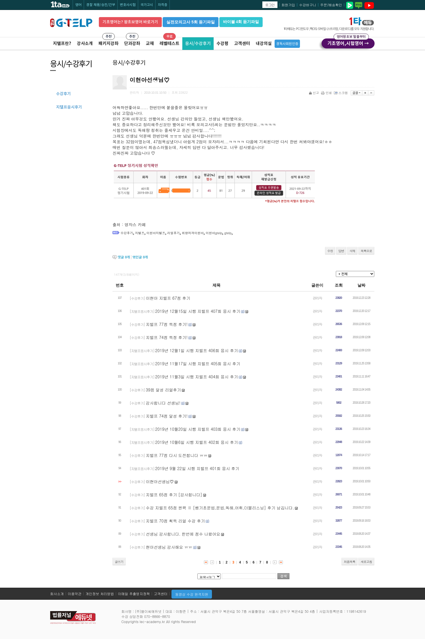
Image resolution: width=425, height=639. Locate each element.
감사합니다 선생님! (163, 403)
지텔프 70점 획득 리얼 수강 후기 (175, 521)
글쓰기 (119, 562)
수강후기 (126, 233)
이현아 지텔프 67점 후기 (168, 298)
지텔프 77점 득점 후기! (167, 324)
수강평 (222, 43)
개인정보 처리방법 (99, 593)
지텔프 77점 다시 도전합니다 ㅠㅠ (177, 455)
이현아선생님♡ (160, 481)
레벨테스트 (169, 43)
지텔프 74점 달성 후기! (167, 416)
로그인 (270, 4)
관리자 (317, 297)
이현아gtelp (214, 233)
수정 (330, 251)
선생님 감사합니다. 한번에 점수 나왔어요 (183, 534)
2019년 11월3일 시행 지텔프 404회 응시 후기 (196, 376)
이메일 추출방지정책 (134, 593)
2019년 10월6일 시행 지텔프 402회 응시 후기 (196, 442)
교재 (150, 43)
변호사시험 (128, 5)
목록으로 (366, 251)
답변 (341, 251)
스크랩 (341, 93)
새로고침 (366, 562)
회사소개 (57, 593)
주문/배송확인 (331, 4)
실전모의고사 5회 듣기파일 (190, 22)
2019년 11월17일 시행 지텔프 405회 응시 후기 (197, 363)
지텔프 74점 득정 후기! (167, 337)
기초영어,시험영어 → (348, 42)
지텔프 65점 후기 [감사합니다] (174, 494)
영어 (78, 5)
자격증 (162, 5)
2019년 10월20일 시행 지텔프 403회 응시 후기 (197, 429)
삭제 (352, 251)
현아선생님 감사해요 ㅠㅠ (169, 547)
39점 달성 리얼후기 (163, 390)
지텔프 (139, 233)
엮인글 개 (140, 257)
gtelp (227, 233)
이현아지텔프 (155, 233)
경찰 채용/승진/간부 (100, 5)
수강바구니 (307, 4)
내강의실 (264, 43)
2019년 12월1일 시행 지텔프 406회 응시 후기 (196, 350)
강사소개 (85, 43)
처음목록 (349, 562)
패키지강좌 (108, 43)
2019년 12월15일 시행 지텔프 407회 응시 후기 (197, 311)
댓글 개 (124, 257)
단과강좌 (132, 43)
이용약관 (74, 593)
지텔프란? (62, 43)
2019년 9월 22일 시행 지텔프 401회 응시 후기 (197, 468)
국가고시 (146, 5)
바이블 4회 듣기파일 (241, 22)
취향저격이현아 (193, 233)
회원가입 (288, 4)
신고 (314, 93)
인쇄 (327, 93)
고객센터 (242, 43)
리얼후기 (173, 233)
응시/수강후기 (198, 43)
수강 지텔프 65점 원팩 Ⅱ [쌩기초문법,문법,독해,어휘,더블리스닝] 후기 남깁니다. (220, 508)
